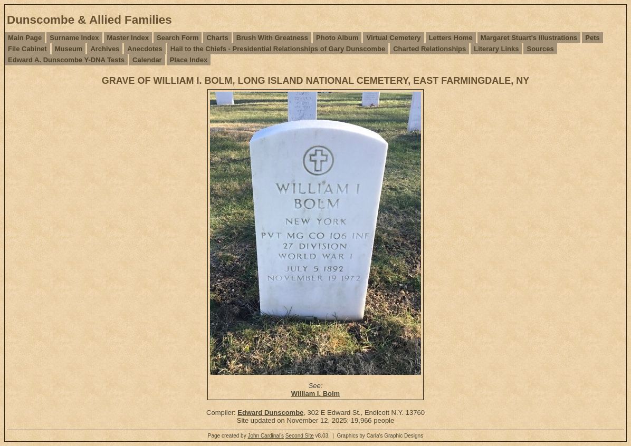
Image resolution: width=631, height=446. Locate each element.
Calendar (147, 60)
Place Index (189, 60)
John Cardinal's (265, 436)
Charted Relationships (429, 49)
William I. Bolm (315, 393)
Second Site (299, 436)
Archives (104, 49)
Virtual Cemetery (393, 38)
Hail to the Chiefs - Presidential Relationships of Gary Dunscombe (277, 49)
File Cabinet (27, 49)
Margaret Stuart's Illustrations (529, 38)
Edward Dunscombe (270, 412)
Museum (69, 49)
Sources (540, 49)
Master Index (128, 38)
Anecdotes (144, 49)
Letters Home (451, 38)
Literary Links (496, 49)
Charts (217, 38)
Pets (592, 38)
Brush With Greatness (272, 38)
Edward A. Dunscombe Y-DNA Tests (66, 60)
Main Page (25, 38)
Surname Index (74, 38)
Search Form (177, 38)
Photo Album (337, 38)
